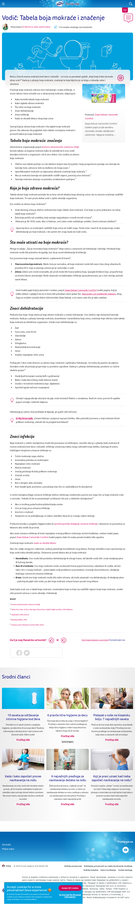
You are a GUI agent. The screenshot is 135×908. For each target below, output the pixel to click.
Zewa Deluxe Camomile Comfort (81, 290)
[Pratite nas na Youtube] (125, 849)
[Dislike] (63, 640)
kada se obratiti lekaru (45, 543)
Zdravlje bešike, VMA (19, 619)
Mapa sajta (8, 848)
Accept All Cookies (70, 888)
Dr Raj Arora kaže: (24, 418)
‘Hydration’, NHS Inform (20, 614)
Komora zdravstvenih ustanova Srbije (25, 604)
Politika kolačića (91, 870)
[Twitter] (27, 653)
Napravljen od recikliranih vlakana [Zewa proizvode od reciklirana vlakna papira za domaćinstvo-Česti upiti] (99, 293)
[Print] (120, 78)
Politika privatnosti (73, 866)
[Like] (51, 640)
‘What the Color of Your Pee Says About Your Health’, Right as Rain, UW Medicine (42, 609)
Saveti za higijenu (67, 742)
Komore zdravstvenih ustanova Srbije (60, 146)
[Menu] (3, 3)
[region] (43, 893)
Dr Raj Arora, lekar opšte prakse (36, 26)
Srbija (6, 866)
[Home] (59, 4)
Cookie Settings (125, 870)
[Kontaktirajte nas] (125, 10)
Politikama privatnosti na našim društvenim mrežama (108, 866)
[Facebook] (19, 653)
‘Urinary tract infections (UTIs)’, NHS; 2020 (27, 625)
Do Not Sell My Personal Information (70, 895)
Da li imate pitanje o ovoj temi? (95, 640)
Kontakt (6, 844)
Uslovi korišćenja (108, 870)
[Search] (131, 4)
